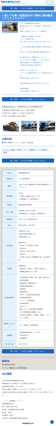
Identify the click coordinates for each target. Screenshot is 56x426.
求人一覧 (49, 2)
